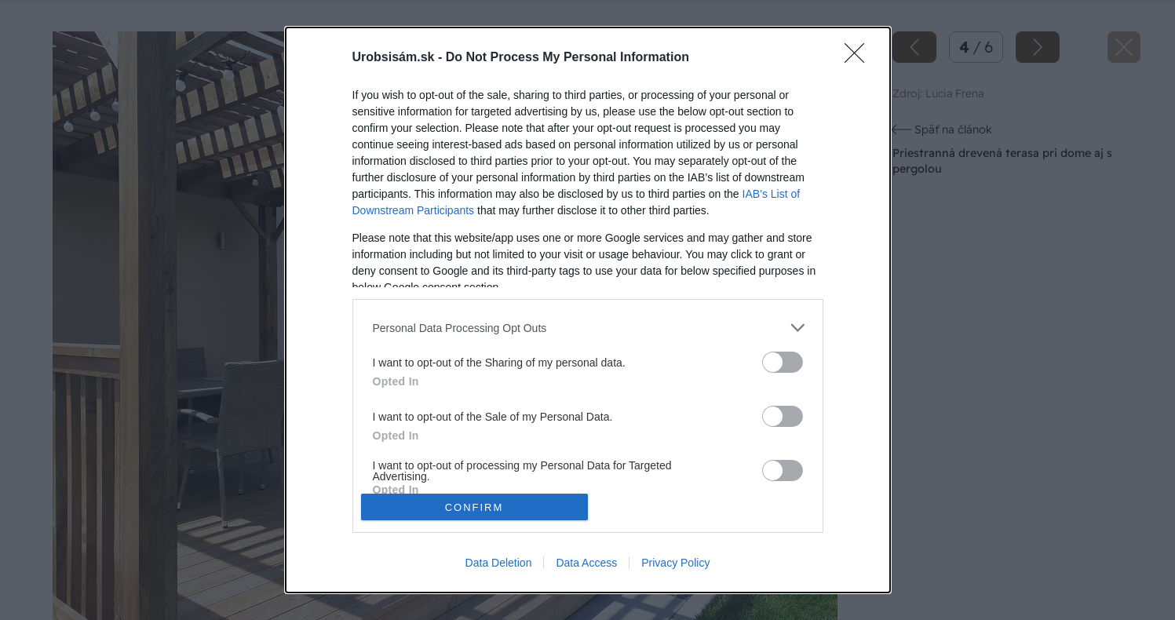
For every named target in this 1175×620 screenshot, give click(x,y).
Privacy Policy (675, 562)
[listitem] (588, 327)
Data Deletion (498, 562)
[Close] (859, 58)
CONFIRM (474, 506)
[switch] (782, 362)
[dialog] (588, 310)
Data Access (586, 562)
